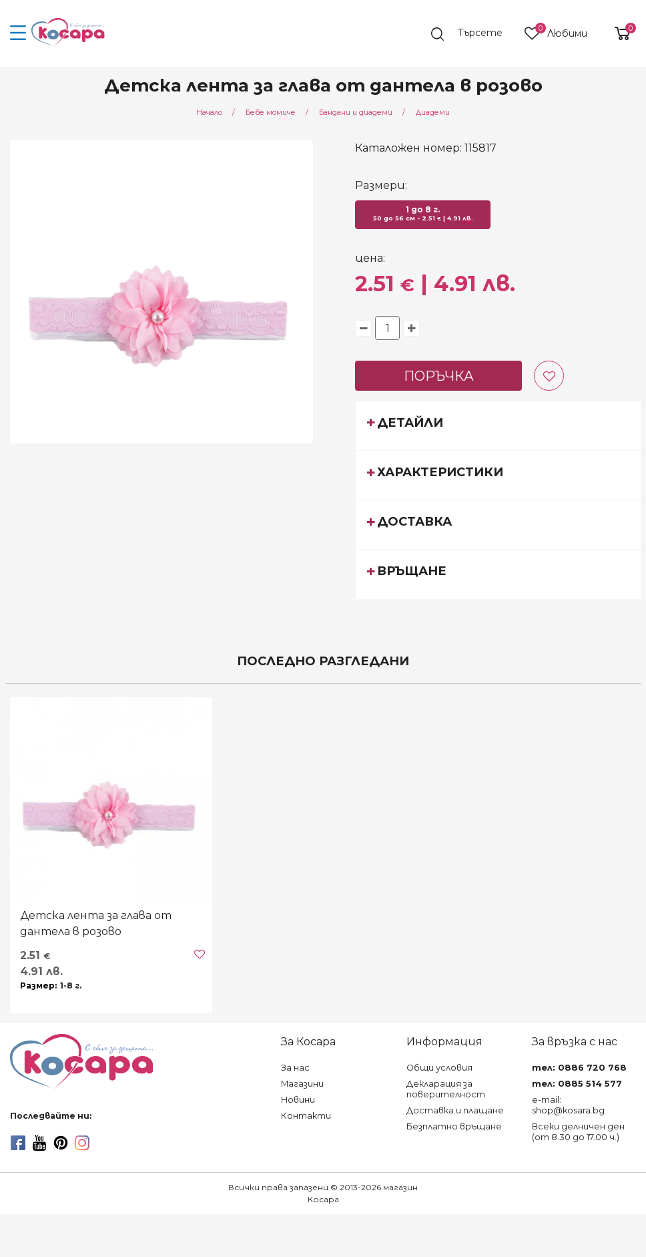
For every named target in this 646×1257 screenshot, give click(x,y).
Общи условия (439, 1068)
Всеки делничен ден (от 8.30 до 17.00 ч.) (578, 1131)
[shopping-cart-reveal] (617, 33)
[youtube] (39, 1143)
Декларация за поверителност (445, 1089)
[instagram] (82, 1143)
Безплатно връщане (454, 1126)
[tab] (498, 425)
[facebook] (18, 1143)
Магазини (302, 1084)
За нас (295, 1068)
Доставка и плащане (455, 1110)
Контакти (306, 1116)
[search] (473, 34)
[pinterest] (61, 1143)
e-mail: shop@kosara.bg (568, 1105)
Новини (298, 1100)
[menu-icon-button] (18, 33)
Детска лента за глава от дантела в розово (96, 923)
